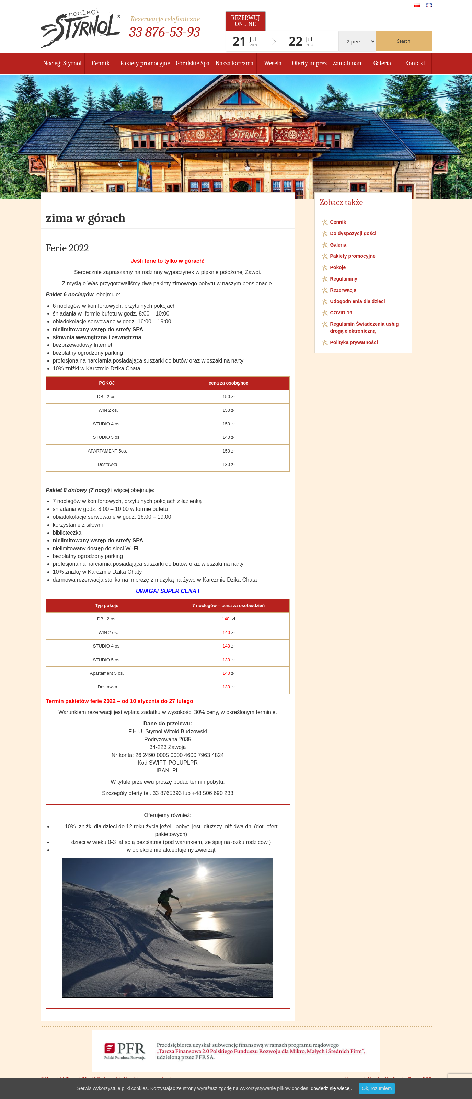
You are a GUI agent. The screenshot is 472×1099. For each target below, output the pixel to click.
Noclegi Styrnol (62, 63)
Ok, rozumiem (377, 1088)
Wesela (272, 63)
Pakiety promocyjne (145, 63)
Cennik (101, 63)
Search (403, 41)
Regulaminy (343, 279)
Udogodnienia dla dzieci (357, 301)
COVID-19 (341, 313)
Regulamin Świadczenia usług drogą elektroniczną (364, 327)
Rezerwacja (343, 290)
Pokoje (338, 267)
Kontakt (415, 63)
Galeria (382, 63)
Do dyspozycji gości (353, 233)
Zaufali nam (348, 63)
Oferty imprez (309, 63)
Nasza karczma (234, 63)
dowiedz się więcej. (331, 1088)
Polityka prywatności (354, 342)
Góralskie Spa (193, 63)
